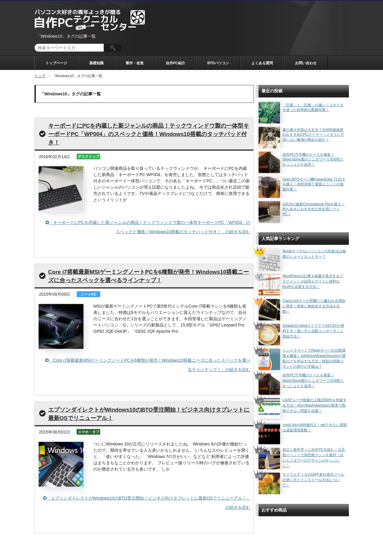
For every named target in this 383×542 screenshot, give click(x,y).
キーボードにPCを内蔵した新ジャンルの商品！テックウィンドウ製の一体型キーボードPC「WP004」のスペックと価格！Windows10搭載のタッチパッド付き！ (148, 134)
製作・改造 (135, 63)
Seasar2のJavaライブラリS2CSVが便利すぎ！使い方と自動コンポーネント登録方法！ (313, 330)
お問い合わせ (306, 63)
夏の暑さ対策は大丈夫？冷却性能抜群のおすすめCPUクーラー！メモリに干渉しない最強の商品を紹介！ (313, 135)
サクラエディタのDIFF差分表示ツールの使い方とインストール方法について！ (313, 479)
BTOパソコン (218, 63)
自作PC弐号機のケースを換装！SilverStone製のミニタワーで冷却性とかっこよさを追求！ (313, 159)
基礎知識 (96, 63)
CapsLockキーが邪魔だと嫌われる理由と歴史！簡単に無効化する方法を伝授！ (313, 306)
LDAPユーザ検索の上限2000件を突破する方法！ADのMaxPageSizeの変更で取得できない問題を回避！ (314, 405)
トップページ (56, 63)
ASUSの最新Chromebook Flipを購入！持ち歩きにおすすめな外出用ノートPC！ (313, 209)
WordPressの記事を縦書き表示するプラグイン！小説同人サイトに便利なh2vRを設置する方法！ (312, 281)
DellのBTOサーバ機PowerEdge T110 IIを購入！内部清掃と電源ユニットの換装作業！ (313, 184)
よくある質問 (262, 63)
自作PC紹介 (175, 63)
